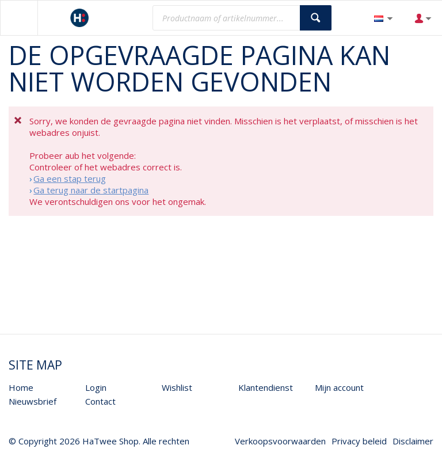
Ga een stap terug (69, 178)
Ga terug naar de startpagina (90, 190)
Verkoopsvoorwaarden (280, 441)
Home (21, 387)
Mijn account (339, 387)
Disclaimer (413, 441)
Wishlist (177, 387)
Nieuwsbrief (32, 401)
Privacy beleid (359, 441)
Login (95, 387)
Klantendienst (265, 387)
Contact (100, 401)
